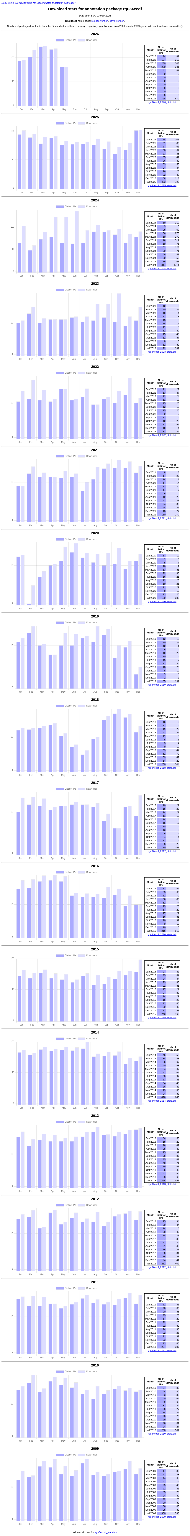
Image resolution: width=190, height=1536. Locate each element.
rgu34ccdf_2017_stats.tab (162, 851)
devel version (117, 20)
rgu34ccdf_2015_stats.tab (162, 1017)
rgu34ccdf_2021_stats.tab (162, 518)
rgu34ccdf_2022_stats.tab (162, 435)
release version (99, 20)
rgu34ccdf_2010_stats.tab (162, 1433)
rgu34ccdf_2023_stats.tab (162, 351)
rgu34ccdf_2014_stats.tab (162, 1100)
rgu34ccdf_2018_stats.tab (162, 767)
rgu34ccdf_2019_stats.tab (162, 684)
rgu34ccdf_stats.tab (106, 1532)
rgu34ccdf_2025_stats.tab (162, 185)
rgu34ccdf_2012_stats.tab (162, 1267)
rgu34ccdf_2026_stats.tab (162, 102)
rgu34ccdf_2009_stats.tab (162, 1516)
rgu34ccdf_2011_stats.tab (162, 1350)
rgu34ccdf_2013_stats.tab (162, 1184)
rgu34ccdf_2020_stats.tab (162, 601)
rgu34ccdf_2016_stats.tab (162, 934)
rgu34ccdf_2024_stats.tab (162, 268)
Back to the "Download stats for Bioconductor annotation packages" (38, 2)
